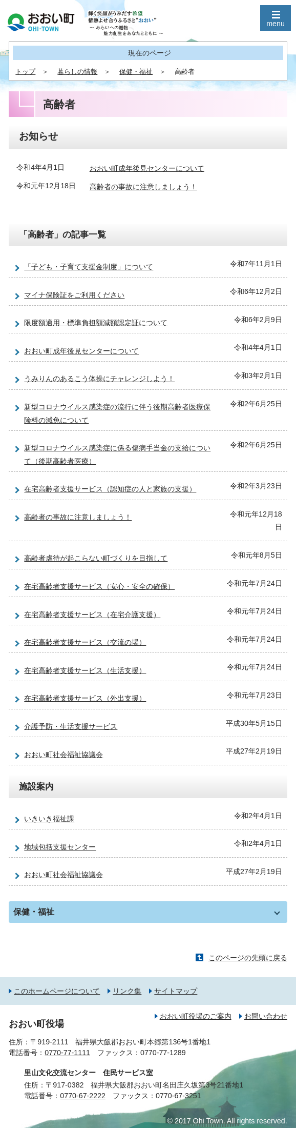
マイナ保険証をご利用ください (74, 295)
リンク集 (127, 991)
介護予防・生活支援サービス (70, 726)
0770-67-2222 (82, 1096)
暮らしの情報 (77, 71)
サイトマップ (175, 991)
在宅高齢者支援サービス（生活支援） (85, 670)
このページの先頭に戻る (247, 958)
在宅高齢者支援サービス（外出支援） (85, 698)
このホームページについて (57, 991)
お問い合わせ (265, 1016)
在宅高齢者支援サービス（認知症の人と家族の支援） (110, 489)
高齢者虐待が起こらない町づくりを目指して (95, 558)
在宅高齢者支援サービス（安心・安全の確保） (99, 586)
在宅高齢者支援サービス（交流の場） (85, 642)
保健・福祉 (136, 71)
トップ (25, 71)
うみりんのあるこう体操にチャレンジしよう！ (99, 378)
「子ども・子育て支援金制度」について (88, 267)
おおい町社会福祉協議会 (63, 754)
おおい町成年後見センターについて (147, 168)
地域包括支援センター (60, 847)
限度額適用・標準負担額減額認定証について (95, 323)
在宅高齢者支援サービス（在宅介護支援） (92, 614)
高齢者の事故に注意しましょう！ (143, 187)
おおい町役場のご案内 (195, 1016)
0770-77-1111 (67, 1052)
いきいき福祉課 (49, 819)
